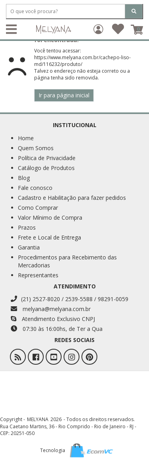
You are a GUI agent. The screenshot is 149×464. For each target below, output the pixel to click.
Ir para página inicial (64, 95)
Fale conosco (35, 187)
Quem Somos (36, 148)
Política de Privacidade (46, 158)
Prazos (27, 227)
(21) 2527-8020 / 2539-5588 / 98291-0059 (69, 299)
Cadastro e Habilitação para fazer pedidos (72, 197)
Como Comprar (38, 207)
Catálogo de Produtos (46, 168)
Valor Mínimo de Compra (50, 217)
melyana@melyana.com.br (51, 309)
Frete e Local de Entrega (49, 237)
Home (26, 138)
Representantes (38, 275)
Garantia (29, 247)
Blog (24, 178)
